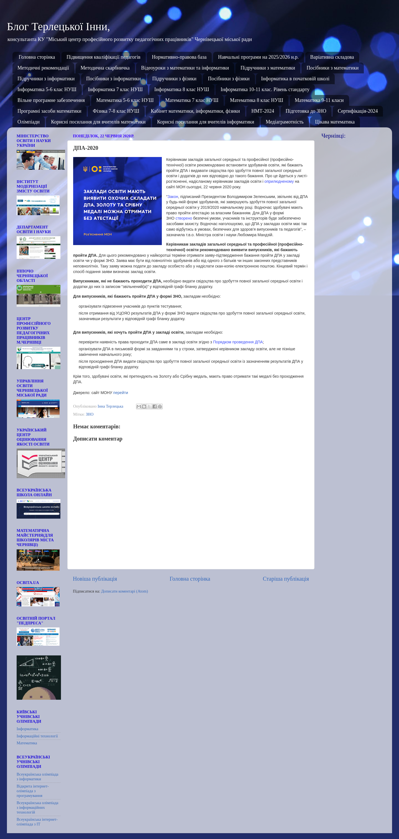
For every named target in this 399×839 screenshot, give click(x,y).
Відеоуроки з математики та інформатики (185, 68)
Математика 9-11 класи (319, 100)
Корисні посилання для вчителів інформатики (205, 122)
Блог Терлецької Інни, (58, 26)
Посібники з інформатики (113, 78)
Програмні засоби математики (49, 111)
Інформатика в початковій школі (295, 78)
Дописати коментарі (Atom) (124, 591)
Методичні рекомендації (43, 68)
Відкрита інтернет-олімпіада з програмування (33, 791)
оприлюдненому (279, 181)
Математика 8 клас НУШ (256, 100)
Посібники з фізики (228, 78)
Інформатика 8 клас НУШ (181, 89)
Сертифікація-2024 (358, 111)
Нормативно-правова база (179, 57)
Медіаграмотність (285, 122)
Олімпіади (28, 122)
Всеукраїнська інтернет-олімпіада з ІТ (37, 821)
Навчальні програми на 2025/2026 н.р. (258, 57)
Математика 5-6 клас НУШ (125, 100)
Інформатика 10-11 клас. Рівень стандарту (265, 89)
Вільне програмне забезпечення (51, 100)
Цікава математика (335, 122)
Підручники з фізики (174, 78)
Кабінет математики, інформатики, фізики (195, 111)
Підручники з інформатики (46, 78)
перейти (120, 392)
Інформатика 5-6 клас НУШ (46, 89)
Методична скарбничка (105, 68)
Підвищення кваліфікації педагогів (103, 57)
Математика (27, 743)
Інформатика (27, 729)
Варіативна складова (332, 57)
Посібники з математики (332, 68)
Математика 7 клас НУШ (191, 100)
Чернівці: (333, 135)
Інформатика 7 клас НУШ (115, 89)
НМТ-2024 (262, 111)
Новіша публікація (95, 579)
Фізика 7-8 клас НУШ (116, 111)
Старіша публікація (286, 579)
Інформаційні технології (37, 736)
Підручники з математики (268, 68)
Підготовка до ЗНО (306, 111)
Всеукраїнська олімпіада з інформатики (37, 776)
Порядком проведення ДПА (238, 342)
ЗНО (89, 414)
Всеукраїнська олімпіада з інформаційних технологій (37, 808)
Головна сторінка (37, 57)
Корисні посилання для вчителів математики (98, 122)
